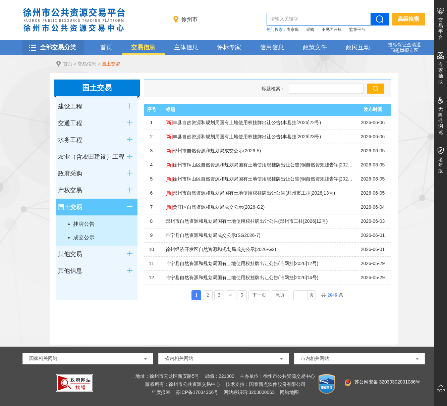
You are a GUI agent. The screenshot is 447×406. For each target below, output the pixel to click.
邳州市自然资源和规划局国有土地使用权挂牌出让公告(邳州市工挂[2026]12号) (247, 221)
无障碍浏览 (440, 120)
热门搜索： (277, 29)
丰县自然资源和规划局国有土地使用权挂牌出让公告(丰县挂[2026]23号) (243, 136)
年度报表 (161, 392)
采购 (310, 29)
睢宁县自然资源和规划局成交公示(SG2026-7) (213, 235)
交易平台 (440, 28)
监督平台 (357, 29)
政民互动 (358, 47)
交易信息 (143, 47)
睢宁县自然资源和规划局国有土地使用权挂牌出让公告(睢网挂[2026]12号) (242, 263)
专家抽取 (440, 73)
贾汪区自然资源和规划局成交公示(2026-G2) (215, 207)
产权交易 (70, 190)
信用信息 (272, 47)
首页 (106, 47)
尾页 (280, 295)
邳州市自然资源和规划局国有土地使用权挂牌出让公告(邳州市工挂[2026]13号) (250, 193)
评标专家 (229, 47)
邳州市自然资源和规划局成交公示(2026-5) (213, 150)
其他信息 (70, 270)
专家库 (293, 29)
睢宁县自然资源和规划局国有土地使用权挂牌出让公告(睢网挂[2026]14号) (242, 277)
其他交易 (70, 254)
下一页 (259, 295)
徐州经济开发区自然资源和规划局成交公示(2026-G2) (221, 249)
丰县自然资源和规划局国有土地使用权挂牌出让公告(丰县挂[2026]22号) (243, 122)
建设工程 (70, 106)
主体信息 (186, 47)
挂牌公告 (84, 224)
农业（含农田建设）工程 (91, 156)
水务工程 (70, 140)
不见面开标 (332, 29)
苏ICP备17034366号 (197, 392)
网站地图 (289, 392)
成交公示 (84, 237)
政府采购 (70, 173)
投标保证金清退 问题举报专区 (404, 47)
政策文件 (315, 47)
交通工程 (70, 123)
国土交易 (111, 63)
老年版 (440, 165)
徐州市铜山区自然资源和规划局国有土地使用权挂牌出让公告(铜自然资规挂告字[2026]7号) (260, 179)
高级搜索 (408, 19)
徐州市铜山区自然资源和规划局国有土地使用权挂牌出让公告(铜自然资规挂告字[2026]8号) (260, 164)
